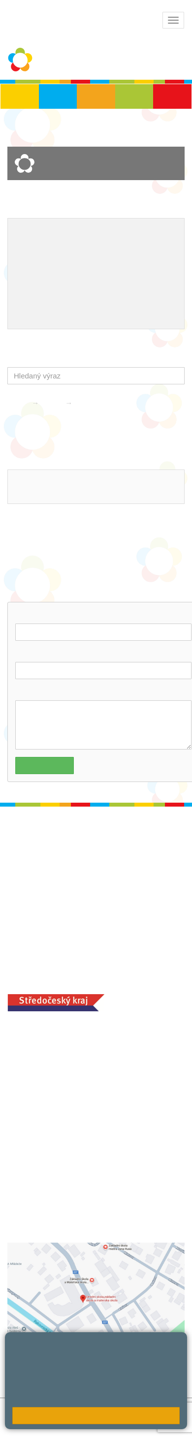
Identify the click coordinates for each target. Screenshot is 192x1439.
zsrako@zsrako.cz (62, 1115)
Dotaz (26, 692)
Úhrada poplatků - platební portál (73, 313)
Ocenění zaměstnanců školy (65, 281)
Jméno (28, 615)
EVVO (120, 249)
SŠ (134, 96)
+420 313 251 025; (39, 1202)
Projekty (29, 265)
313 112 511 (43, 493)
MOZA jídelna (30, 1187)
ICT (145, 249)
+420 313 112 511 (51, 1049)
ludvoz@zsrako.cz (54, 480)
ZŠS (96, 96)
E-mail (27, 653)
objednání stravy (98, 1202)
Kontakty (93, 403)
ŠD (172, 96)
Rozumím (96, 1415)
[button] (175, 375)
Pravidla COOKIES (38, 1432)
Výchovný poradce (48, 233)
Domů (17, 403)
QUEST (96, 297)
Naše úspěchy (76, 265)
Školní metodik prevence (58, 249)
